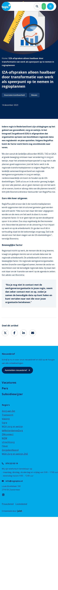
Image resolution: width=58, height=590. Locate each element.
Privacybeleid (8, 504)
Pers (5, 388)
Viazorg (6, 418)
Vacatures (9, 382)
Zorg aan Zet (8, 410)
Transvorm (7, 414)
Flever (5, 446)
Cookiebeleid (21, 504)
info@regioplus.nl (14, 481)
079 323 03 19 (12, 463)
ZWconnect (7, 434)
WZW (4, 438)
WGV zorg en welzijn (12, 426)
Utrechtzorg (8, 442)
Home (4, 58)
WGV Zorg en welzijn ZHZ (15, 453)
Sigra (4, 422)
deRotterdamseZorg (12, 430)
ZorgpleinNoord (10, 449)
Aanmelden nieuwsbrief (16, 370)
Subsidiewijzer (12, 394)
